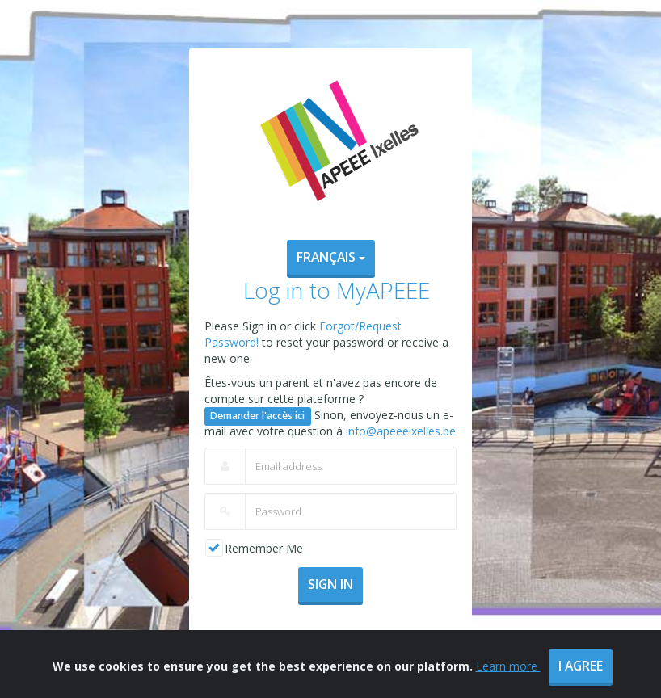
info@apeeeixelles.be (401, 431)
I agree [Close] (580, 676)
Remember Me (264, 548)
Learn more (508, 676)
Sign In (330, 584)
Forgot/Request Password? (330, 637)
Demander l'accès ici (257, 416)
